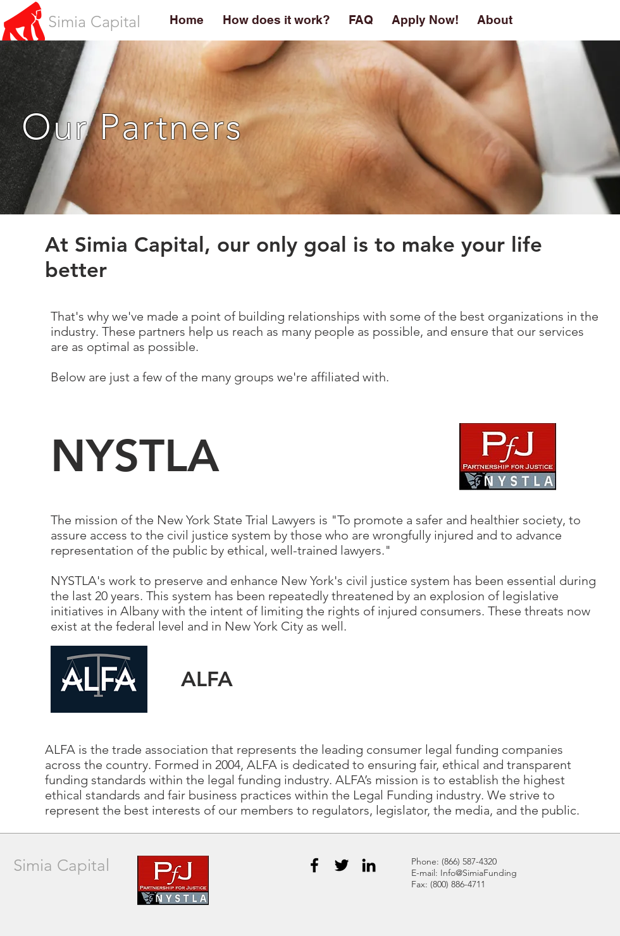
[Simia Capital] (94, 21)
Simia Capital (61, 865)
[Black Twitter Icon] (341, 865)
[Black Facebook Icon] (314, 865)
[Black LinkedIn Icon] (368, 865)
